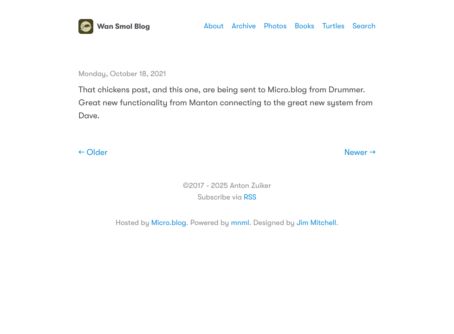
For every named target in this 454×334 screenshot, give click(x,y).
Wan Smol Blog (114, 26)
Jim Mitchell (316, 222)
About (213, 26)
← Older (93, 152)
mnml (240, 222)
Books (304, 26)
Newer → (360, 152)
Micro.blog (168, 222)
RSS (250, 197)
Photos (275, 26)
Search (364, 26)
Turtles (333, 26)
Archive (244, 26)
